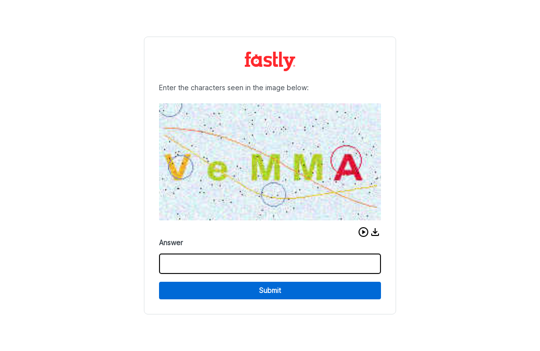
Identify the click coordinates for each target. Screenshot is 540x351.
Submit (270, 290)
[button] (363, 232)
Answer (171, 242)
